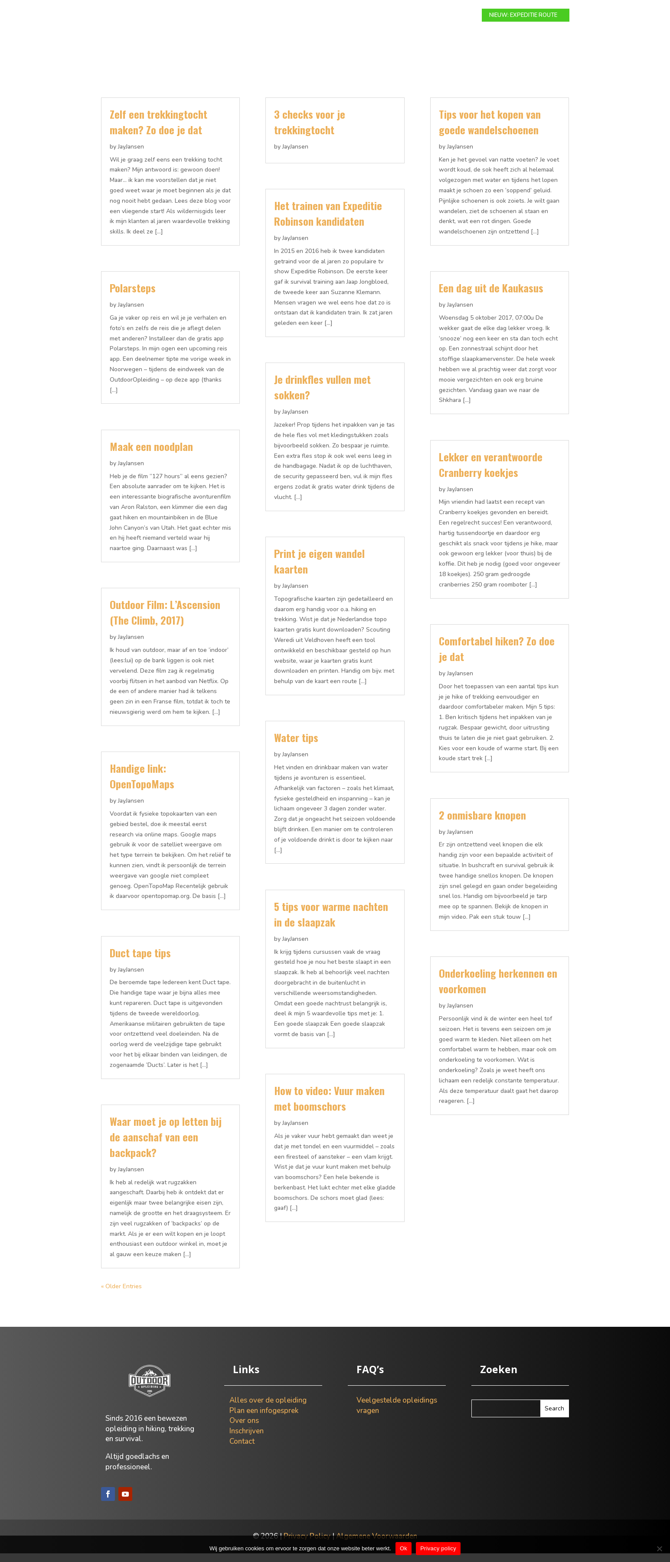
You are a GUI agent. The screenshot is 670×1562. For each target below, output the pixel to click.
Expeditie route (303, 15)
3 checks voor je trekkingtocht (309, 130)
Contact (444, 15)
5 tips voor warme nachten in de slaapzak (331, 922)
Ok (403, 1548)
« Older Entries (121, 1295)
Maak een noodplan (151, 455)
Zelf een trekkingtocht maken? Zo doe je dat (158, 130)
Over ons (405, 15)
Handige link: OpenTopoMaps (142, 784)
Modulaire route (240, 15)
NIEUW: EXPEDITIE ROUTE (523, 15)
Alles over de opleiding (268, 1409)
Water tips (296, 746)
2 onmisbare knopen (482, 823)
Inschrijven (246, 1440)
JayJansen (131, 155)
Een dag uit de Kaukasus (491, 296)
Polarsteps (133, 296)
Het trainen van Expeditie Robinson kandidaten (328, 221)
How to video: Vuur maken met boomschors (329, 1106)
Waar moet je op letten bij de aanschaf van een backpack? (166, 1145)
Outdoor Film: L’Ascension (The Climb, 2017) (165, 620)
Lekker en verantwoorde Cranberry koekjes (491, 473)
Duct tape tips (140, 961)
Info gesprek (359, 15)
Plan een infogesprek (263, 1419)
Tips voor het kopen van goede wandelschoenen (490, 130)
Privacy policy (438, 1548)
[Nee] (659, 1548)
